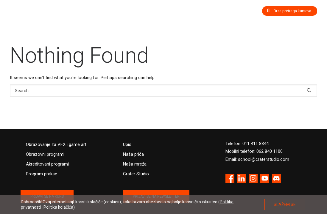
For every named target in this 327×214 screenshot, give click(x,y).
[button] (309, 90)
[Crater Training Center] (34, 14)
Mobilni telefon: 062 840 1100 (254, 151)
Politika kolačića (58, 207)
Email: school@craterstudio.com (257, 159)
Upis (127, 144)
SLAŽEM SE (285, 204)
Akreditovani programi (47, 164)
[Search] (163, 90)
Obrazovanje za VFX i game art (56, 144)
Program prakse (41, 174)
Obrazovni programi (45, 154)
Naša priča (133, 154)
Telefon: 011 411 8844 (247, 143)
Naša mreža (135, 164)
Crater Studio (136, 174)
